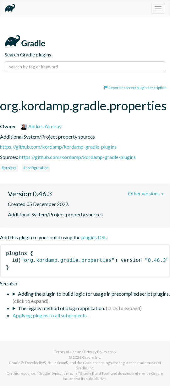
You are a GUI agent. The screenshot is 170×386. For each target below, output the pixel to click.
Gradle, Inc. (91, 357)
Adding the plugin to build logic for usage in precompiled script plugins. (94, 294)
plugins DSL (94, 237)
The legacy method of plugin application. (61, 308)
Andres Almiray (41, 126)
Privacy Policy (95, 351)
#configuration (36, 167)
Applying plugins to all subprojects (50, 315)
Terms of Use (65, 351)
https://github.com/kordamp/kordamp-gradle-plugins (58, 147)
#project (9, 167)
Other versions (146, 193)
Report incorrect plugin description (135, 87)
